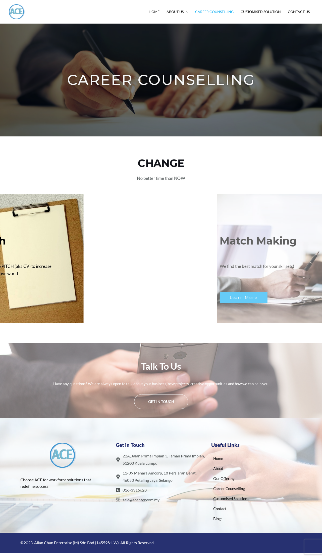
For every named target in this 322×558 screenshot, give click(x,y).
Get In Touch (161, 401)
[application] (186, 12)
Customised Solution (261, 12)
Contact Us (299, 12)
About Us (177, 12)
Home (154, 12)
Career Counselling (214, 12)
